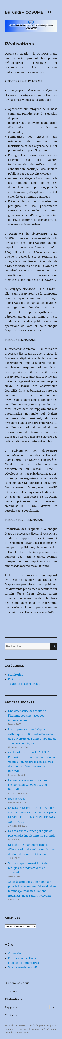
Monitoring (15, 674)
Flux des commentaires (23, 962)
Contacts (11, 1015)
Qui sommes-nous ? (18, 983)
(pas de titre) (16, 798)
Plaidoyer (14, 679)
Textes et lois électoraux (24, 683)
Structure (11, 991)
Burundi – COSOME (24, 12)
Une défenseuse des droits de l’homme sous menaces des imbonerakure (27, 715)
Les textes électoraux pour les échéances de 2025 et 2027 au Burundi (27, 785)
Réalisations (13, 999)
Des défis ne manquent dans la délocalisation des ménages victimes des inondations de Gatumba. (32, 849)
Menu (51, 12)
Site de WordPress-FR (22, 967)
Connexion (15, 953)
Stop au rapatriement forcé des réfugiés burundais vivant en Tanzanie (28, 868)
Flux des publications (22, 958)
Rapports (11, 1007)
